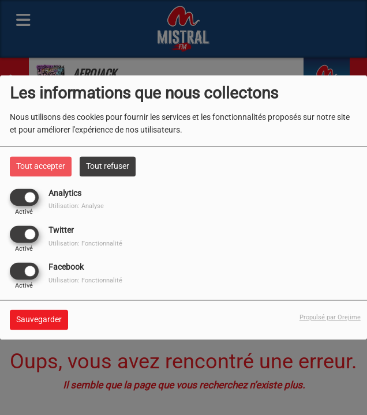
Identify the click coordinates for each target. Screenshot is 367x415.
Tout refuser (107, 166)
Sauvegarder (39, 320)
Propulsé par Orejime (330, 318)
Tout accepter (40, 166)
